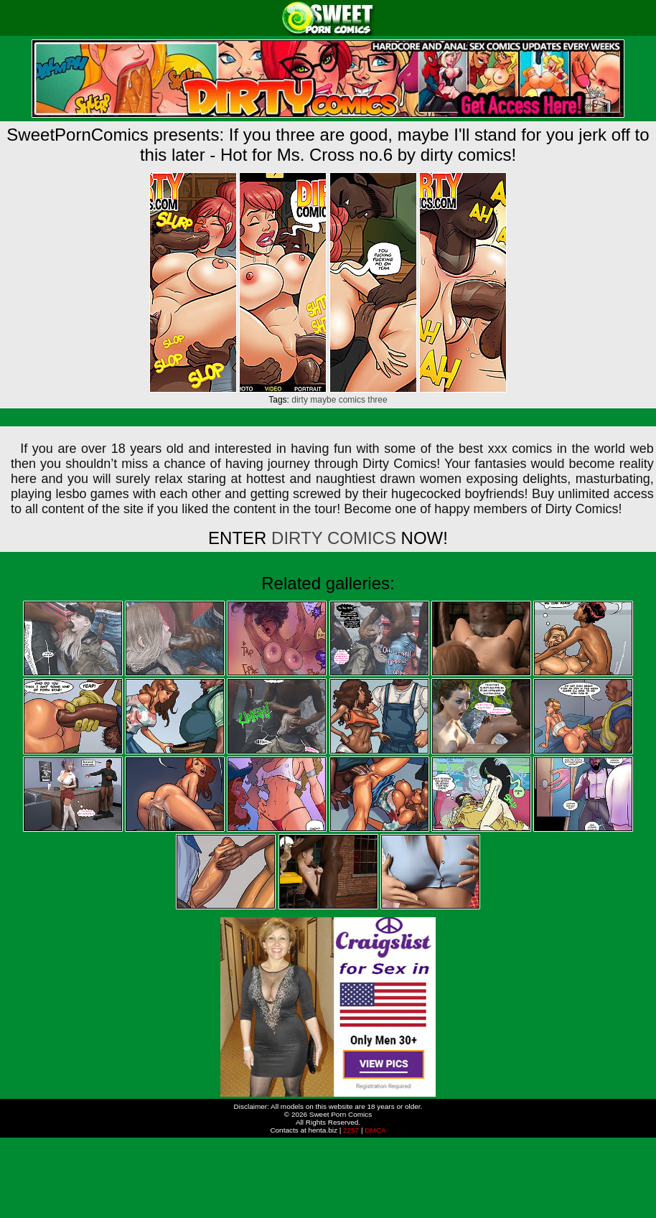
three (377, 400)
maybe (323, 400)
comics (352, 400)
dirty (299, 400)
